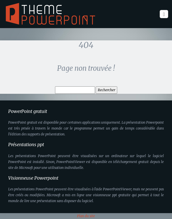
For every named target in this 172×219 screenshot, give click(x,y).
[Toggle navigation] (164, 14)
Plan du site (86, 216)
